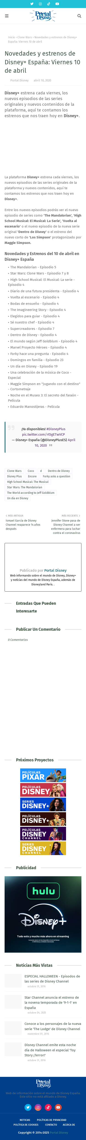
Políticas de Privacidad (51, 1120)
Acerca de (69, 1124)
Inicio (11, 37)
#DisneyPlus (56, 429)
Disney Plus (14, 476)
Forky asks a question (56, 476)
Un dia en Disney (17, 498)
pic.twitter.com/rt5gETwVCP (43, 434)
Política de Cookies (26, 1124)
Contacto (51, 1124)
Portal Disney (19, 80)
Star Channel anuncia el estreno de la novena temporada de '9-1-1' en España (52, 1002)
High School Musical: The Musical (28, 481)
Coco (31, 471)
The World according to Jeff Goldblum (30, 492)
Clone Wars (24, 37)
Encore (32, 476)
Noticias (25, 1120)
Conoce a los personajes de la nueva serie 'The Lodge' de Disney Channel (53, 1026)
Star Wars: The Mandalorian (24, 487)
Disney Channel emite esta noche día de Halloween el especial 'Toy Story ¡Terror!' (50, 1050)
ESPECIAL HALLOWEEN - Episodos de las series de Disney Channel (52, 979)
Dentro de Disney (59, 471)
